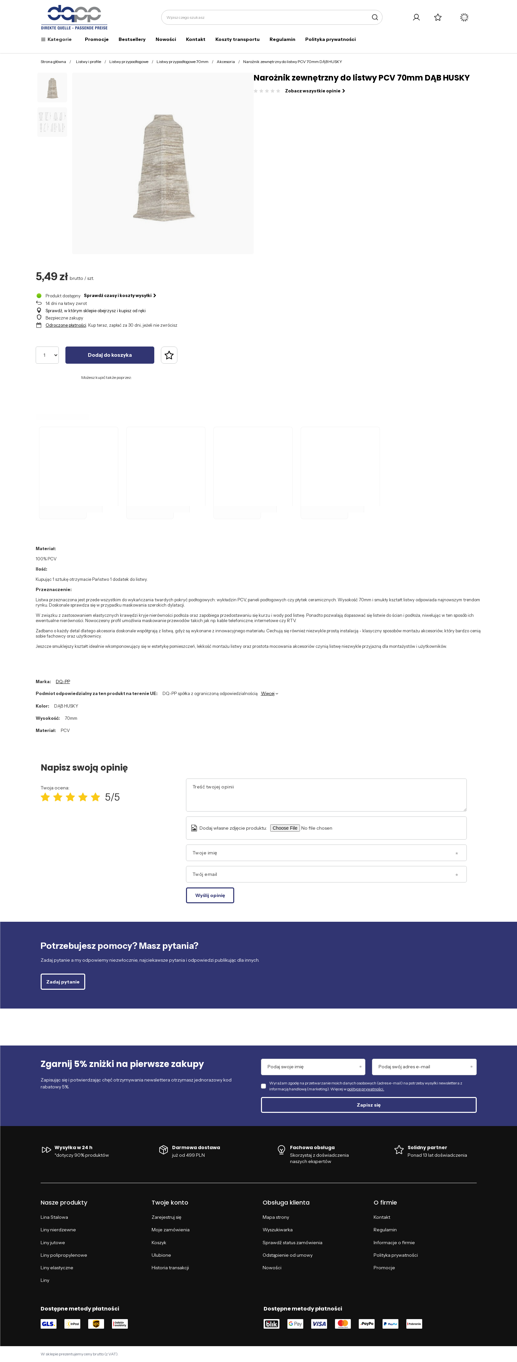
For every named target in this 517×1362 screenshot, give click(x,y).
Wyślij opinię (210, 895)
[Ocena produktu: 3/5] (70, 797)
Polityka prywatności (330, 39)
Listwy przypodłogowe (128, 61)
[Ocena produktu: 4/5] (83, 797)
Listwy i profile (88, 61)
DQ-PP (63, 681)
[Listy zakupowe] (438, 17)
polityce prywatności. (365, 1088)
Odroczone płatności (66, 325)
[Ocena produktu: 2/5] (57, 797)
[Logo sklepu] (74, 17)
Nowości (166, 39)
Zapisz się (369, 1105)
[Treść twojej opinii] (326, 795)
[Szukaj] (375, 17)
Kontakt (195, 39)
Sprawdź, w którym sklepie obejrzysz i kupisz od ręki (96, 310)
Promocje (97, 39)
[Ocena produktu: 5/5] (95, 797)
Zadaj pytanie (63, 982)
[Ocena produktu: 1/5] (45, 797)
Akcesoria (226, 61)
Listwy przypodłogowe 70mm (182, 61)
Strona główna (53, 61)
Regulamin (282, 39)
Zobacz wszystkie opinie (315, 90)
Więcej (268, 693)
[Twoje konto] (416, 17)
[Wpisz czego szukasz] (272, 17)
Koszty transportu (237, 39)
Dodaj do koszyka (110, 355)
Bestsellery (132, 39)
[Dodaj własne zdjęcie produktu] (326, 828)
